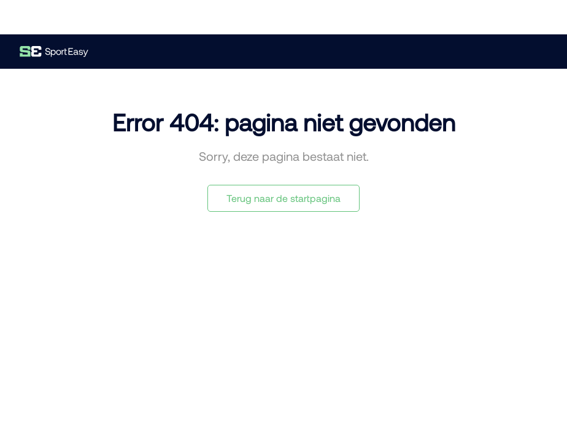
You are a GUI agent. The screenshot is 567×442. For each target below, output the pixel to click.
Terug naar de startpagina (283, 198)
